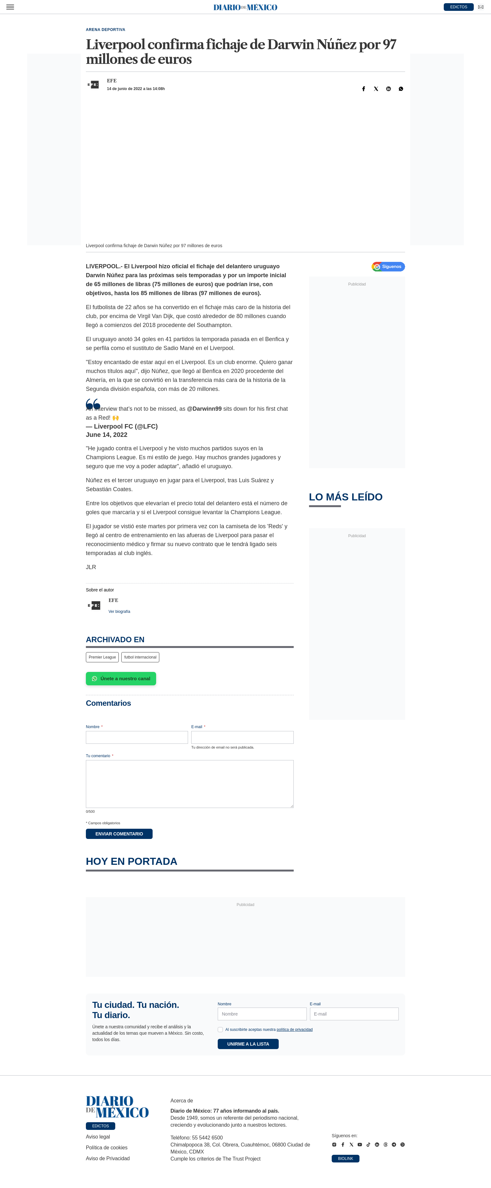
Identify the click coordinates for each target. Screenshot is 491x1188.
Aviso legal (98, 1136)
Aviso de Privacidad (108, 1158)
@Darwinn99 (204, 409)
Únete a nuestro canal (121, 679)
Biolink (345, 1158)
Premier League (102, 657)
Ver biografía (119, 611)
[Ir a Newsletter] (481, 7)
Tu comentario (99, 756)
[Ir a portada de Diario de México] (117, 1107)
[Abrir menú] (10, 7)
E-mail (198, 727)
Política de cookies (106, 1147)
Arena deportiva (105, 29)
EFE (112, 81)
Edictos (100, 1126)
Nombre (94, 727)
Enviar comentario (119, 833)
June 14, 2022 (106, 434)
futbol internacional (140, 657)
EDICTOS (458, 7)
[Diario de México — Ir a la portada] (245, 7)
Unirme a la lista (248, 1044)
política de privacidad (295, 1029)
